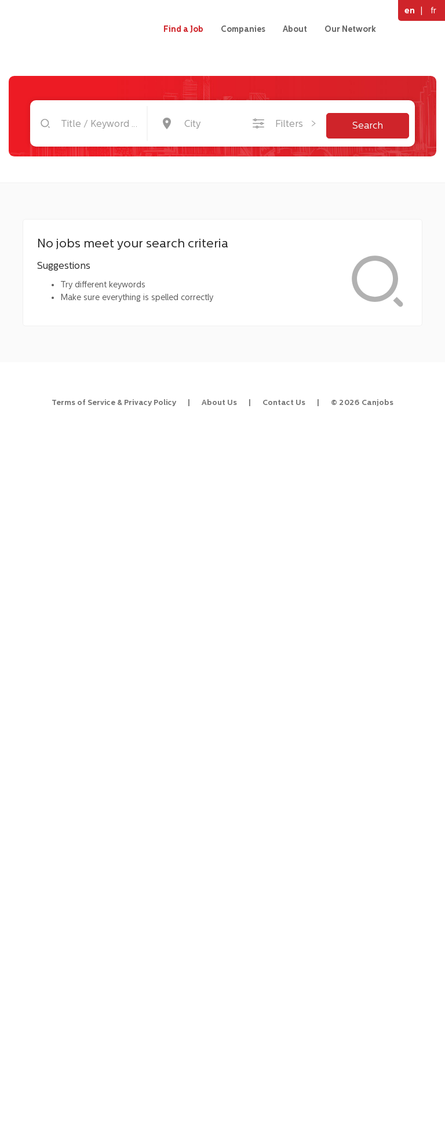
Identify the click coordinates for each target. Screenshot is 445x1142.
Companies (243, 29)
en (409, 10)
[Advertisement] (70, 517)
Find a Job (183, 29)
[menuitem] (70, 249)
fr (433, 10)
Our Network (350, 29)
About (295, 29)
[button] (70, 249)
